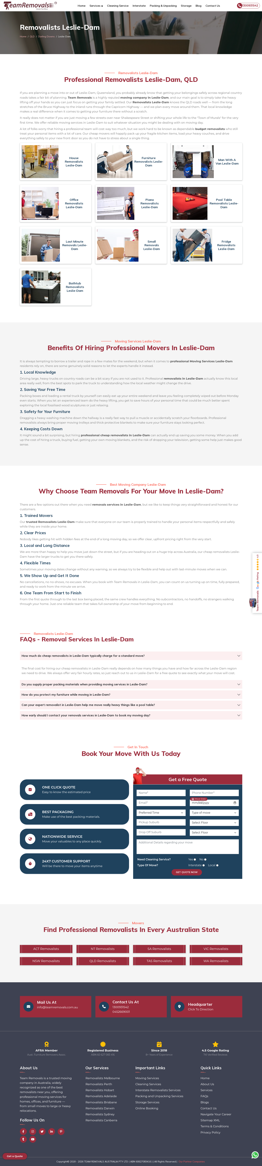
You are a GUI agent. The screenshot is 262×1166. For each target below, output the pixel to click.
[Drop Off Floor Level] (214, 832)
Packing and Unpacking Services (159, 1096)
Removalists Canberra (101, 1120)
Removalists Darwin (99, 1108)
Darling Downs (46, 36)
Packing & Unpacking (163, 5)
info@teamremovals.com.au (57, 1007)
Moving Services (147, 1078)
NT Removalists (102, 949)
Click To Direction (200, 1009)
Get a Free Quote (188, 779)
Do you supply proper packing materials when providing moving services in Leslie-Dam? (84, 684)
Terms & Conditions (215, 1126)
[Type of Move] (214, 813)
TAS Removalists (159, 961)
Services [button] (95, 5)
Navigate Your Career (216, 1114)
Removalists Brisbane (101, 1102)
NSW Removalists (46, 961)
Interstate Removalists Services (158, 1090)
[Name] (161, 793)
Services (207, 1090)
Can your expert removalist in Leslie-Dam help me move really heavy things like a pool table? (88, 705)
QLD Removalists (103, 961)
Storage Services (147, 1102)
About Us (207, 1084)
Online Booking (146, 1108)
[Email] (161, 803)
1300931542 (247, 5)
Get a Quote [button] (15, 1156)
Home (81, 5)
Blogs (205, 1102)
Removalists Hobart (99, 1090)
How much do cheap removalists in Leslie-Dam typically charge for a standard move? (83, 655)
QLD (32, 36)
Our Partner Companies (192, 1161)
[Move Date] (214, 803)
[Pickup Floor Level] (214, 822)
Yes (190, 859)
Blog (198, 5)
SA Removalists (159, 949)
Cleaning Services (148, 1084)
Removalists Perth (98, 1084)
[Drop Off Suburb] (161, 832)
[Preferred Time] (161, 813)
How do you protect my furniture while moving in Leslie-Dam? (66, 694)
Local (211, 865)
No (201, 859)
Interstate (139, 5)
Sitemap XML (210, 1120)
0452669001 (121, 1011)
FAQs (204, 1096)
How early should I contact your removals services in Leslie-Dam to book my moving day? (86, 715)
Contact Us (213, 5)
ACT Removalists (46, 949)
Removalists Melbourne (102, 1078)
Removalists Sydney (99, 1114)
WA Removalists (216, 961)
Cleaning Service (118, 5)
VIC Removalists (216, 949)
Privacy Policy (210, 1132)
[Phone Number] (214, 793)
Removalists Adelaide (101, 1096)
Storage (186, 5)
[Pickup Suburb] (161, 822)
